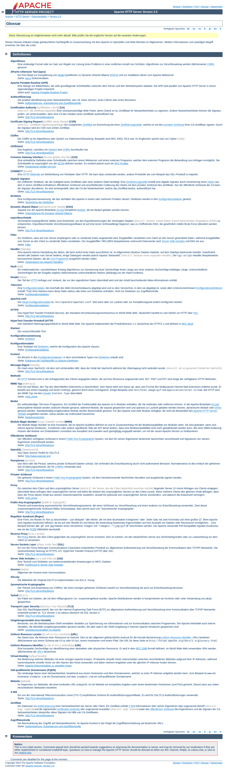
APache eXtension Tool (24, 71)
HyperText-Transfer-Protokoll (27, 320)
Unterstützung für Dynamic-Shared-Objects (48, 213)
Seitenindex (217, 6)
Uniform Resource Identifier (176, 637)
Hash (14, 266)
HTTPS (15, 309)
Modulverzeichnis (34, 417)
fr (205, 28)
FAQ (196, 6)
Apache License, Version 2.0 (39, 765)
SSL (195, 313)
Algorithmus (18, 61)
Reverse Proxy (19, 533)
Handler (15, 249)
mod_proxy (31, 498)
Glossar (205, 6)
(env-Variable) (43, 620)
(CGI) (74, 157)
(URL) (74, 634)
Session (15, 569)
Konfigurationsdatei (33, 288)
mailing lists (25, 752)
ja (209, 28)
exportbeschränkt (21, 217)
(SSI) (60, 558)
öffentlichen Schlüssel (162, 709)
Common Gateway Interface (27, 157)
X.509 (14, 692)
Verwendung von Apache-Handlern (44, 262)
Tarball (14, 595)
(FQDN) (51, 670)
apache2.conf (18, 298)
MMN (68, 421)
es (200, 28)
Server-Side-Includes (173, 241)
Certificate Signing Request (27, 121)
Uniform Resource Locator (26, 634)
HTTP (34, 280)
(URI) (78, 645)
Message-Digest (20, 365)
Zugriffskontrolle (20, 720)
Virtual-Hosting (19, 656)
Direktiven (187, 6)
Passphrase (17, 460)
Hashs (210, 182)
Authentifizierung (21, 96)
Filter (14, 234)
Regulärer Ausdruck (22, 516)
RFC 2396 (141, 648)
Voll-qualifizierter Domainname (28, 670)
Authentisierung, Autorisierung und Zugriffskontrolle (53, 103)
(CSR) (72, 121)
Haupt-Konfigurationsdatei (36, 302)
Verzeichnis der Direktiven (39, 202)
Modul (61, 75)
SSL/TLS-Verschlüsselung (39, 117)
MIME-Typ (16, 383)
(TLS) (70, 606)
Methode (16, 375)
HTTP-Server (22, 16)
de (188, 28)
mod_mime (31, 396)
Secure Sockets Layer (23, 544)
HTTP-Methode (31, 174)
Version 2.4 (55, 16)
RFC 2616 (187, 323)
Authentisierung (46, 706)
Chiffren (59, 466)
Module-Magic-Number (24, 421)
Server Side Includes (23, 558)
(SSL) (61, 544)
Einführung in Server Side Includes (44, 564)
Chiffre (14, 135)
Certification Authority (23, 107)
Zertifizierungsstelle (131, 124)
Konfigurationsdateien (170, 199)
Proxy (14, 485)
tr (220, 28)
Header (15, 277)
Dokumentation (39, 16)
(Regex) (39, 516)
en (194, 28)
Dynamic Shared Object (24, 206)
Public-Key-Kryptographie (80, 438)
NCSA (61, 163)
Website (15, 681)
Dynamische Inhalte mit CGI (40, 166)
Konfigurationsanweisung (26, 335)
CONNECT (17, 171)
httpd (60, 210)
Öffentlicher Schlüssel (24, 435)
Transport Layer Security (25, 606)
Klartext (53, 149)
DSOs (114, 75)
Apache (9, 16)
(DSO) (69, 206)
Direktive (16, 196)
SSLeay (15, 577)
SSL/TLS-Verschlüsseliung (39, 615)
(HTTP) (49, 320)
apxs (28, 78)
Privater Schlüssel (21, 474)
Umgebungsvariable (22, 620)
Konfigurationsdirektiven (209, 288)
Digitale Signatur (20, 178)
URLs (40, 651)
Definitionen (22, 54)
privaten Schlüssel (174, 124)
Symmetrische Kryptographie (28, 584)
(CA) (62, 107)
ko (215, 28)
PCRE (33, 529)
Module (177, 6)
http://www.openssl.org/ (38, 456)
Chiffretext (17, 146)
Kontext (15, 354)
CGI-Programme (59, 258)
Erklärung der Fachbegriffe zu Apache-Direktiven (51, 360)
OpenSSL (16, 449)
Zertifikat (87, 124)
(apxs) (42, 71)
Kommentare (22, 736)
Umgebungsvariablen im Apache (43, 630)
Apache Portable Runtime (25, 82)
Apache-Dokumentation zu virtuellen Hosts (48, 665)
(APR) (44, 82)
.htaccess (16, 284)
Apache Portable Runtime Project (49, 92)
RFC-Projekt (121, 163)
